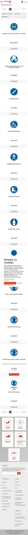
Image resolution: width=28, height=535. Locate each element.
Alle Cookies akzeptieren (10, 283)
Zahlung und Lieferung (7, 490)
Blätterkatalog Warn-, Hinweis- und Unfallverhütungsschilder (20, 504)
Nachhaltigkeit (5, 500)
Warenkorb (17, 485)
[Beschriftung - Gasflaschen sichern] (14, 222)
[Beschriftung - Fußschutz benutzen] (14, 189)
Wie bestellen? (5, 493)
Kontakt (16, 482)
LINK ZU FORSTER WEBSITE (19, 525)
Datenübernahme (5, 506)
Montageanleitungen (19, 495)
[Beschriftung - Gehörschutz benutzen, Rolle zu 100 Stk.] (14, 352)
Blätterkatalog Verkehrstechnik (18, 498)
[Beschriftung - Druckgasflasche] (14, 91)
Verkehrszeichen (18, 513)
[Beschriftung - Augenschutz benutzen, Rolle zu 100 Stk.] (14, 26)
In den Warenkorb (14, 374)
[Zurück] (4, 9)
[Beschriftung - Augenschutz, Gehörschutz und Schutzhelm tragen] (14, 59)
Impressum (4, 482)
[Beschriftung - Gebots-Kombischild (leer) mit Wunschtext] (14, 254)
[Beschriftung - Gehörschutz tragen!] (14, 385)
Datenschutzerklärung (9, 279)
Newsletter (4, 509)
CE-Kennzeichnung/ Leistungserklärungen (6, 497)
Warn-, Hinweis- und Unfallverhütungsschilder (20, 517)
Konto (16, 487)
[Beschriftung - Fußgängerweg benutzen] (14, 157)
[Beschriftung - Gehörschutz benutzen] (14, 319)
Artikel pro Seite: (7, 13)
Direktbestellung (18, 521)
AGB (3, 485)
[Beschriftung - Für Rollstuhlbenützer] (14, 124)
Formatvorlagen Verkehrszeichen (18, 491)
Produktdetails (14, 48)
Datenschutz (4, 487)
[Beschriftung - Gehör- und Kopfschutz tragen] (14, 287)
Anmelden (24, 1)
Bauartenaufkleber (6, 503)
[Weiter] (23, 9)
